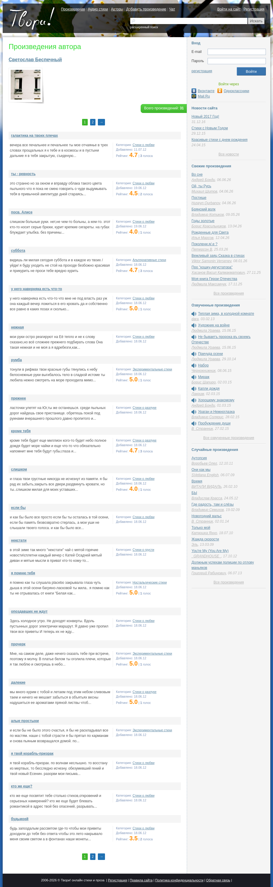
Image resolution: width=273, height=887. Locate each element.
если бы (18, 508)
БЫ (194, 493)
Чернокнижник (204, 371)
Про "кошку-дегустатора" (212, 267)
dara (195, 319)
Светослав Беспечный (35, 59)
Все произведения (229, 293)
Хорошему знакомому (216, 400)
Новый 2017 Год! (205, 116)
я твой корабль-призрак (32, 753)
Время (197, 481)
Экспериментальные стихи (152, 369)
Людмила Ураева (206, 330)
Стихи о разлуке (144, 407)
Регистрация (254, 9)
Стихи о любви (144, 145)
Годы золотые (203, 221)
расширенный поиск (144, 27)
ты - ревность (23, 174)
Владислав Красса (207, 498)
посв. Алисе (21, 212)
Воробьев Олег (204, 463)
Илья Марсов (203, 238)
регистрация (202, 71)
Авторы (117, 9)
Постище (199, 198)
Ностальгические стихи (150, 582)
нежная (17, 327)
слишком (19, 469)
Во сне (197, 174)
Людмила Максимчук (209, 284)
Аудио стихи (98, 9)
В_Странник (202, 429)
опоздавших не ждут (29, 611)
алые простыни (25, 721)
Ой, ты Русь (201, 186)
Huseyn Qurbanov (206, 203)
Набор (203, 365)
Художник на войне (214, 325)
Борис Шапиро (204, 382)
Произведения (73, 9)
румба (16, 360)
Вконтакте (203, 91)
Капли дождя (208, 388)
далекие (18, 682)
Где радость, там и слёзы (213, 504)
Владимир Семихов (208, 510)
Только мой (201, 528)
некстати (18, 540)
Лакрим (198, 394)
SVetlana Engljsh (205, 475)
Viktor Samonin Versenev (211, 261)
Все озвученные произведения (228, 438)
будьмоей (20, 819)
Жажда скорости (205, 539)
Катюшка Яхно (204, 533)
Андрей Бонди (203, 180)
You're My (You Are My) (210, 551)
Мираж (203, 377)
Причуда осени (210, 354)
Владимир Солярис (207, 417)
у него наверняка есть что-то (36, 289)
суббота (18, 251)
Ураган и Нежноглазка (216, 412)
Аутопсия (199, 458)
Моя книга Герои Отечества (214, 279)
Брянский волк (203, 209)
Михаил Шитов (204, 191)
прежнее (18, 398)
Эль (195, 544)
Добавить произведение (146, 9)
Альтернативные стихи (149, 260)
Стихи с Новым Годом (210, 128)
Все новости (229, 154)
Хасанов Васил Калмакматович (218, 272)
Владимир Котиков (208, 215)
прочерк (18, 644)
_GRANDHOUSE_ (206, 556)
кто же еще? (21, 786)
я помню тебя (23, 573)
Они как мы (201, 470)
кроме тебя (21, 431)
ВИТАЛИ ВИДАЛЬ (207, 487)
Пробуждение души (214, 423)
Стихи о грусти (143, 549)
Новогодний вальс (207, 516)
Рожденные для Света (210, 232)
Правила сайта (141, 880)
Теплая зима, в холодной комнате (226, 314)
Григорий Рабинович (209, 573)
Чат (172, 9)
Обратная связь (218, 880)
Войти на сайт (229, 9)
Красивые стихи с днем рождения (219, 140)
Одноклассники (233, 91)
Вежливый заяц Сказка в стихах (218, 256)
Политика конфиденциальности (179, 880)
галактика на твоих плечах (34, 135)
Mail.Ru (201, 96)
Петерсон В (202, 249)
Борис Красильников (209, 226)
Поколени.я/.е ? (204, 244)
